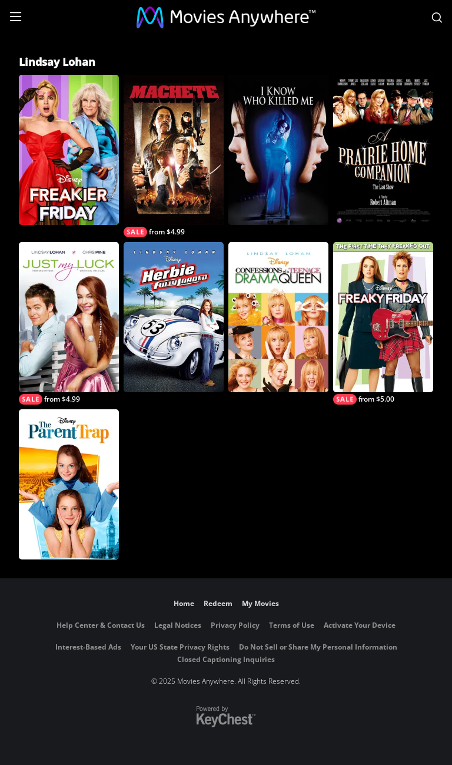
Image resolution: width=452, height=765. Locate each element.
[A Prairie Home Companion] (383, 150)
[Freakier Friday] (69, 150)
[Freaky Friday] (383, 323)
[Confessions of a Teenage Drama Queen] (278, 317)
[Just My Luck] (69, 323)
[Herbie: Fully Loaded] (174, 317)
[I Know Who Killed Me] (278, 150)
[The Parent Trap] (69, 484)
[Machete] (174, 156)
